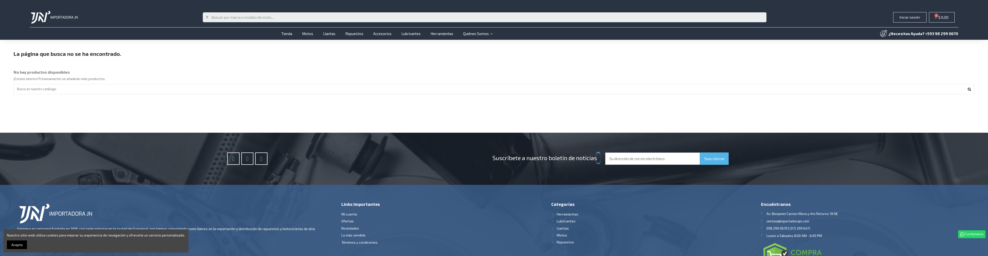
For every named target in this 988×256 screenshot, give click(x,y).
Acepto (17, 245)
